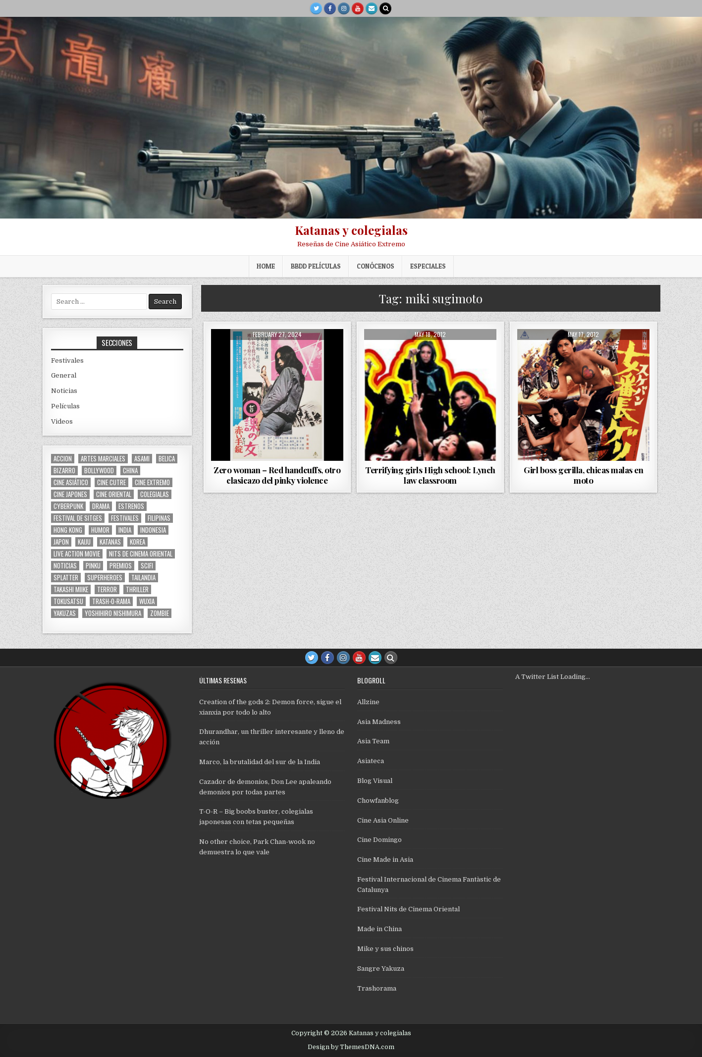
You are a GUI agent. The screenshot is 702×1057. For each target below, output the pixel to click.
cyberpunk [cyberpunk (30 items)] (68, 506)
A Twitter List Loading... (552, 676)
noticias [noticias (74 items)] (65, 565)
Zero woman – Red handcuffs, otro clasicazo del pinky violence (277, 474)
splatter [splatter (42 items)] (66, 577)
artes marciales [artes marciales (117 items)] (103, 458)
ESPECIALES (428, 266)
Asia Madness (379, 721)
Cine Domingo (379, 839)
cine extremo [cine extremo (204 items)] (152, 482)
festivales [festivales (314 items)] (125, 518)
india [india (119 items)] (124, 530)
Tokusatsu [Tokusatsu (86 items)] (68, 601)
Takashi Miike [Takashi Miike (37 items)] (71, 589)
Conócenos (375, 266)
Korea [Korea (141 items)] (137, 542)
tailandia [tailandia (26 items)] (143, 577)
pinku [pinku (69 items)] (93, 565)
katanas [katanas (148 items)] (110, 542)
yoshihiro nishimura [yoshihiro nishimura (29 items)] (113, 613)
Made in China (379, 929)
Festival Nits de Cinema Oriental (408, 909)
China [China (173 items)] (130, 470)
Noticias (64, 390)
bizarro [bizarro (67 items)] (64, 470)
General (63, 375)
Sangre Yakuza (380, 968)
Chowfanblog (378, 800)
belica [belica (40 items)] (167, 458)
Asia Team (373, 741)
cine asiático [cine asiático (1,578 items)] (71, 482)
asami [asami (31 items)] (142, 458)
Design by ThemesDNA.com (351, 1047)
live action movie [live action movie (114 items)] (77, 553)
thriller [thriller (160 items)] (137, 589)
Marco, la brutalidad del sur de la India (259, 762)
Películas (65, 406)
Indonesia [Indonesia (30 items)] (153, 530)
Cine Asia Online (383, 820)
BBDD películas (316, 266)
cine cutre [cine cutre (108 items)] (111, 482)
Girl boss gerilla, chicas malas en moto (583, 474)
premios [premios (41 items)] (120, 565)
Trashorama (376, 988)
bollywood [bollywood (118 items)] (99, 470)
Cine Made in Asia (385, 859)
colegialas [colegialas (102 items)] (154, 494)
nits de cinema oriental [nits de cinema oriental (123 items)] (140, 553)
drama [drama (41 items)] (100, 506)
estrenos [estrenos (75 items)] (131, 506)
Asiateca (370, 761)
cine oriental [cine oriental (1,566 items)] (113, 494)
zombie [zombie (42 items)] (159, 613)
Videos (62, 421)
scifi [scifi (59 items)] (147, 565)
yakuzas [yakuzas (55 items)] (65, 613)
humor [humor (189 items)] (100, 530)
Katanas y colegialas (351, 230)
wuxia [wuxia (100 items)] (147, 601)
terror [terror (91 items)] (107, 589)
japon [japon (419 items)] (61, 542)
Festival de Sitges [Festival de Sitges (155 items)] (78, 518)
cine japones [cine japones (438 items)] (70, 494)
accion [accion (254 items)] (63, 458)
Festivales (67, 360)
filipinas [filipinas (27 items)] (159, 518)
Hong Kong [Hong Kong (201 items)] (68, 530)
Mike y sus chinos (385, 948)
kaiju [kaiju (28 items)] (84, 542)
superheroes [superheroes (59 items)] (104, 577)
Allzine (368, 702)
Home (266, 266)
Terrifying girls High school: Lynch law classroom (430, 474)
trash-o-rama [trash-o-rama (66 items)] (111, 601)
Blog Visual (374, 780)
